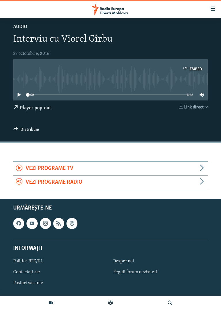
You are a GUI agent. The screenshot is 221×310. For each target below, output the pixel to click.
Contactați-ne (26, 272)
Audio (20, 27)
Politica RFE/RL (28, 261)
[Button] (26, 130)
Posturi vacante (28, 283)
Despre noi (123, 261)
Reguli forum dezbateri (135, 272)
